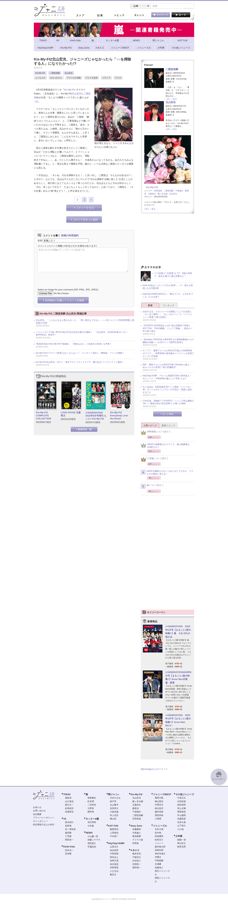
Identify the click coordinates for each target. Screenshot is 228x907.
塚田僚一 (136, 868)
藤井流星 (159, 812)
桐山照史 (159, 802)
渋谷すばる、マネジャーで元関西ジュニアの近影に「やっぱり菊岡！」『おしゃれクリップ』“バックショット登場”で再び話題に (168, 315)
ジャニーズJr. (160, 826)
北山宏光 (68, 73)
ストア (80, 15)
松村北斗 (159, 840)
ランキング (168, 305)
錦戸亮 (113, 802)
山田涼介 (114, 847)
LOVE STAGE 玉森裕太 (71, 414)
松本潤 (90, 802)
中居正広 (181, 798)
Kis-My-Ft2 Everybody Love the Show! (119, 415)
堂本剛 (68, 854)
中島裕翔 (114, 854)
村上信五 (114, 815)
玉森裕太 (152, 194)
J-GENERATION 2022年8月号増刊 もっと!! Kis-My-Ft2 (95, 416)
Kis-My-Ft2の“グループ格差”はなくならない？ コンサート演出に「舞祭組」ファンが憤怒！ (80, 353)
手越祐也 (91, 847)
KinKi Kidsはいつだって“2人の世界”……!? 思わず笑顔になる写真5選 (167, 287)
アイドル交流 (91, 78)
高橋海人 (159, 868)
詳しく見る (172, 99)
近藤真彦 (181, 819)
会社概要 (37, 814)
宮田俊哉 (158, 191)
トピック (119, 15)
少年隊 (178, 836)
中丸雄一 (114, 836)
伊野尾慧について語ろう (156, 433)
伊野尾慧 (114, 868)
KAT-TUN (113, 826)
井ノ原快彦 (70, 829)
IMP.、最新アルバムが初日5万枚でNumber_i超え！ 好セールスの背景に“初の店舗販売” (168, 366)
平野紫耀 (159, 861)
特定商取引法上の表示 (43, 825)
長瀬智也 (69, 812)
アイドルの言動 (74, 78)
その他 (180, 829)
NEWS (89, 833)
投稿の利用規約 (70, 235)
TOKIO (67, 794)
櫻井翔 (90, 812)
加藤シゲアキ (93, 840)
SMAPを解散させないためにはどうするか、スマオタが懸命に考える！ (167, 473)
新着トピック (168, 426)
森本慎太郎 (160, 847)
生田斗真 (181, 822)
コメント (42, 246)
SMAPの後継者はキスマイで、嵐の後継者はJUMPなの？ (165, 446)
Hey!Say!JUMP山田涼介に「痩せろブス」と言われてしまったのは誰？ (167, 295)
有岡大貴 (114, 861)
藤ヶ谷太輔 (162, 194)
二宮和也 (91, 805)
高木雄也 (114, 864)
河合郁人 (136, 861)
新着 (150, 305)
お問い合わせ (39, 811)
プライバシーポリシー (43, 818)
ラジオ (118, 78)
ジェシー (159, 843)
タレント (139, 15)
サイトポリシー (40, 821)
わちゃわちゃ (56, 78)
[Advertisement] (167, 241)
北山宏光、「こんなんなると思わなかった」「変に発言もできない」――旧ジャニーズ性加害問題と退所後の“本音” (85, 322)
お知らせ (37, 807)
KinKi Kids (69, 847)
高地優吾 (159, 836)
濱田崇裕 (159, 815)
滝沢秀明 (91, 822)
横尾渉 (135, 808)
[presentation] (65, 278)
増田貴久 (91, 843)
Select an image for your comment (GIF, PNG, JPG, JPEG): (68, 290)
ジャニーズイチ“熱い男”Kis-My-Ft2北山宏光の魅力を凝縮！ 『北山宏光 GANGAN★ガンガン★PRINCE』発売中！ (81, 334)
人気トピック (150, 426)
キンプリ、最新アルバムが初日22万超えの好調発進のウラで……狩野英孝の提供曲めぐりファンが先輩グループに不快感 (168, 354)
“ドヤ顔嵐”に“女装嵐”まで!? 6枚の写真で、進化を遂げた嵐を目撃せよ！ (173, 275)
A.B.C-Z (135, 850)
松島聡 (135, 843)
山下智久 (181, 826)
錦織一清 (181, 840)
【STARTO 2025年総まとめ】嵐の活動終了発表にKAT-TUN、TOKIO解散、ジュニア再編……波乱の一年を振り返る (168, 329)
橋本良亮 (136, 854)
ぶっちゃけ (40, 78)
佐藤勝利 (136, 829)
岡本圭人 (114, 857)
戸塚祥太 (136, 857)
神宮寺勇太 (160, 854)
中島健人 (136, 833)
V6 (64, 819)
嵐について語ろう (152, 486)
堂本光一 (69, 850)
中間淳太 (159, 805)
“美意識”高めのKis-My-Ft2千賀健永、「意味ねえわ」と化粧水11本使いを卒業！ (74, 344)
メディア (106, 78)
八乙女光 (114, 871)
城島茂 (68, 798)
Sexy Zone (136, 826)
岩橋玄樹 (159, 850)
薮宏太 (113, 875)
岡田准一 (69, 840)
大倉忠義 (114, 812)
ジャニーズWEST (162, 794)
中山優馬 (181, 815)
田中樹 (158, 833)
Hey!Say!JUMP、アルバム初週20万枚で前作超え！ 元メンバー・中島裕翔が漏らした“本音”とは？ (168, 377)
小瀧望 (158, 819)
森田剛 (68, 833)
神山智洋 (159, 808)
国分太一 (69, 805)
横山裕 (113, 819)
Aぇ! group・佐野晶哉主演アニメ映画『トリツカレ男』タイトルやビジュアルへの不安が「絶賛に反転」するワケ (168, 390)
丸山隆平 (114, 805)
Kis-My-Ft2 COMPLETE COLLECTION (43, 415)
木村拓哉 (181, 802)
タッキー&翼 (92, 819)
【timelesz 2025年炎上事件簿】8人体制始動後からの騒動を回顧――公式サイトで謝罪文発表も (168, 341)
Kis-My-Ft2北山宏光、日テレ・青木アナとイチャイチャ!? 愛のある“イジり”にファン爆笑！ (80, 362)
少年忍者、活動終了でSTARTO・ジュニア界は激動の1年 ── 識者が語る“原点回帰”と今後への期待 (168, 402)
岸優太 (158, 857)
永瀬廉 (158, 864)
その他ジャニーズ (184, 794)
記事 (100, 15)
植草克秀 (181, 847)
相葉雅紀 (91, 798)
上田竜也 (114, 833)
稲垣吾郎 (181, 805)
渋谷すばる (115, 798)
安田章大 (114, 808)
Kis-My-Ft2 (40, 73)
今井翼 (90, 826)
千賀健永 (179, 191)
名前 (40, 241)
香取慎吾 (181, 812)
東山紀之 (181, 843)
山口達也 (69, 802)
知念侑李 (114, 850)
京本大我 (159, 829)
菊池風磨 (136, 836)
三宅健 (68, 836)
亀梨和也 (114, 829)
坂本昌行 (69, 822)
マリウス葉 (137, 840)
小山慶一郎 (92, 836)
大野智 (90, 808)
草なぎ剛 (181, 808)
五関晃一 (136, 864)
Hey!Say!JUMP (116, 843)
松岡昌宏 (69, 808)
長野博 (68, 826)
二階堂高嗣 (55, 73)
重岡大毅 (159, 798)
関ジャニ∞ (113, 794)
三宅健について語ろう (155, 460)
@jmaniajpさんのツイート (154, 769)
